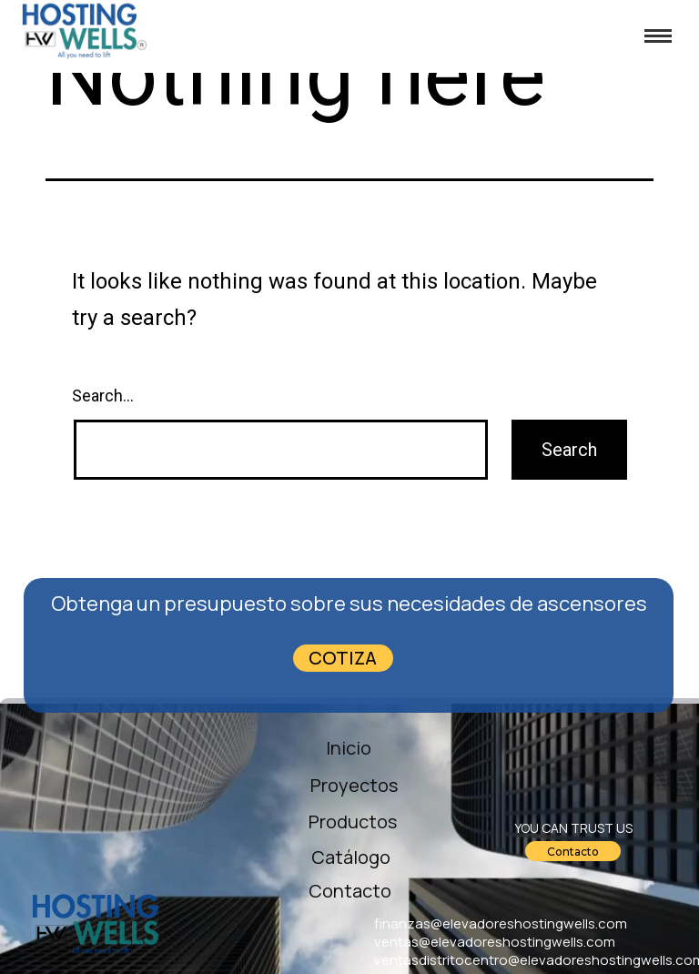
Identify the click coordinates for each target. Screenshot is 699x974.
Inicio (348, 748)
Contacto (350, 891)
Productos (353, 821)
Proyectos (345, 785)
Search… (103, 395)
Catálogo (350, 857)
